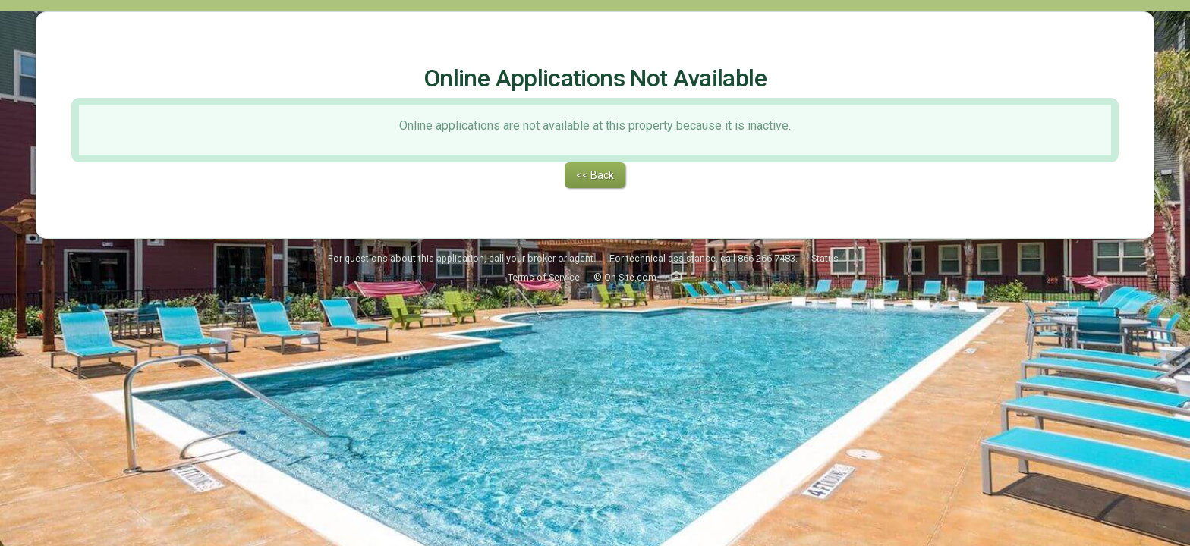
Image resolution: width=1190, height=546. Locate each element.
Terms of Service (544, 237)
